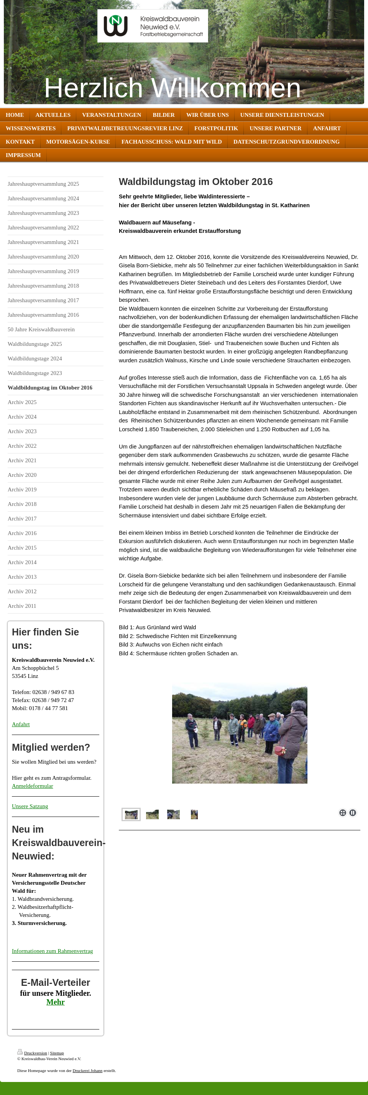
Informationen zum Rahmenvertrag (52, 951)
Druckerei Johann (87, 1070)
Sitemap (57, 1053)
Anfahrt (21, 724)
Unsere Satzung (30, 806)
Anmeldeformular (32, 786)
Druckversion (32, 1053)
